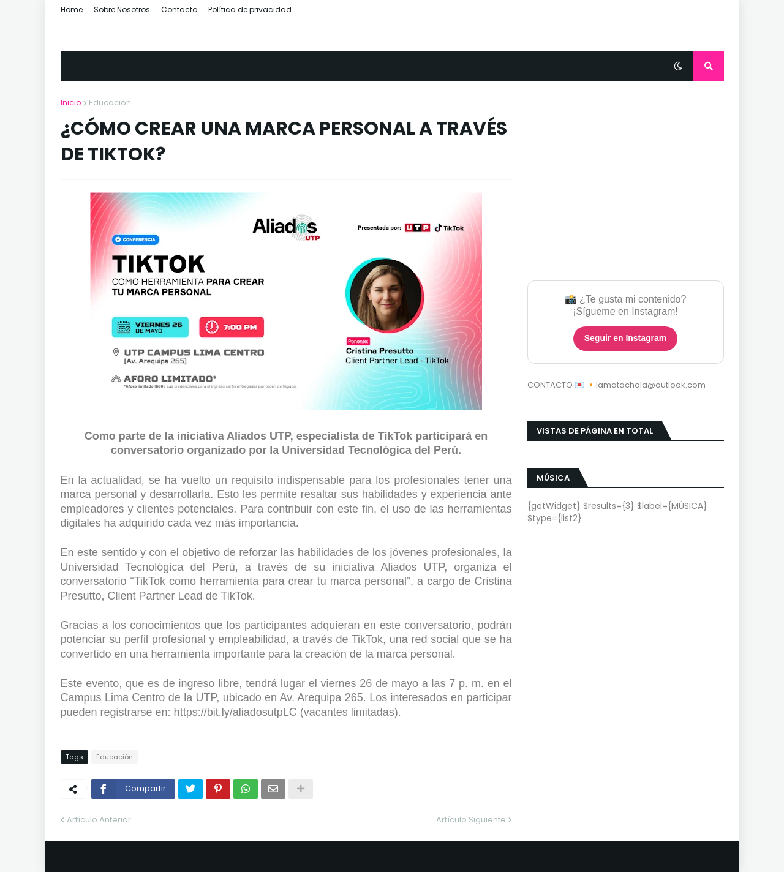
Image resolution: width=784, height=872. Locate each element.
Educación (110, 102)
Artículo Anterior (99, 819)
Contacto (179, 9)
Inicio (71, 102)
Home (72, 9)
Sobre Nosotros (122, 9)
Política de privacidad (250, 9)
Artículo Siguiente (471, 819)
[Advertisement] (625, 173)
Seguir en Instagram (625, 338)
